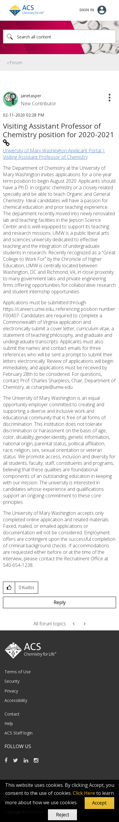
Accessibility (15, 700)
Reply (60, 602)
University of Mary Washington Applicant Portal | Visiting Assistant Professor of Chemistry (54, 153)
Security (12, 681)
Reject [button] (62, 814)
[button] (99, 803)
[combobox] (59, 36)
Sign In (86, 10)
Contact (12, 714)
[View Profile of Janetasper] (31, 95)
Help (8, 723)
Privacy (11, 691)
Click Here (84, 793)
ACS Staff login (18, 733)
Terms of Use (17, 671)
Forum (16, 62)
